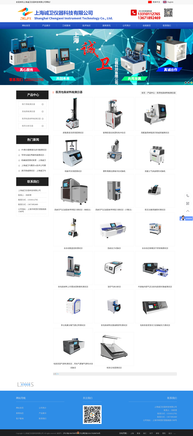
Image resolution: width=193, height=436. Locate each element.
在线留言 (147, 25)
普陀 (164, 433)
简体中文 (156, 2)
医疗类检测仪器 (28, 104)
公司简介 (127, 25)
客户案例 (20, 419)
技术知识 (86, 25)
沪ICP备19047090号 (70, 433)
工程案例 (66, 25)
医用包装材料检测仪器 (31, 119)
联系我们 (167, 25)
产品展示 (46, 25)
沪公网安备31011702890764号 (89, 433)
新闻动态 (20, 413)
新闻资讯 (107, 25)
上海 (132, 433)
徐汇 (144, 433)
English (170, 2)
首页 (143, 93)
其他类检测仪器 (28, 111)
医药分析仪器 (27, 126)
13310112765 (187, 195)
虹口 (170, 433)
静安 (157, 433)
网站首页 (26, 25)
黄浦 (138, 433)
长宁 (151, 433)
